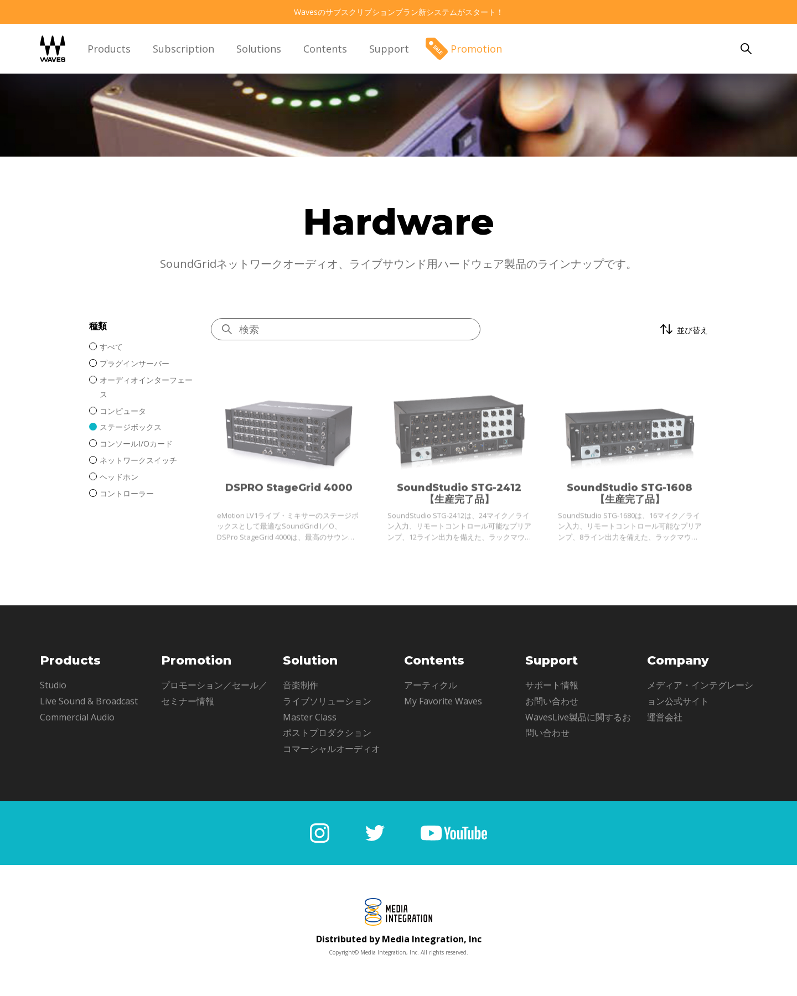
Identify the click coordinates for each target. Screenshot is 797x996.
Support (389, 48)
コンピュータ (123, 411)
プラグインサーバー (134, 363)
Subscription (183, 48)
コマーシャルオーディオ (331, 749)
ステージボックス (131, 427)
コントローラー (127, 493)
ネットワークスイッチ (138, 460)
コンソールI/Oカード (136, 443)
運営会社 (664, 717)
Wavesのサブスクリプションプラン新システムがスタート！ (399, 12)
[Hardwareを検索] (345, 329)
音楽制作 (300, 685)
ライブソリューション (327, 701)
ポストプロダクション (327, 733)
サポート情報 (551, 685)
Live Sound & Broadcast (89, 701)
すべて (111, 346)
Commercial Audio (77, 717)
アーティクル (430, 685)
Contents (325, 48)
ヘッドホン (119, 476)
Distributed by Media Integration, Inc (399, 939)
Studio (53, 685)
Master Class (310, 717)
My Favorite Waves (443, 701)
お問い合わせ (551, 701)
